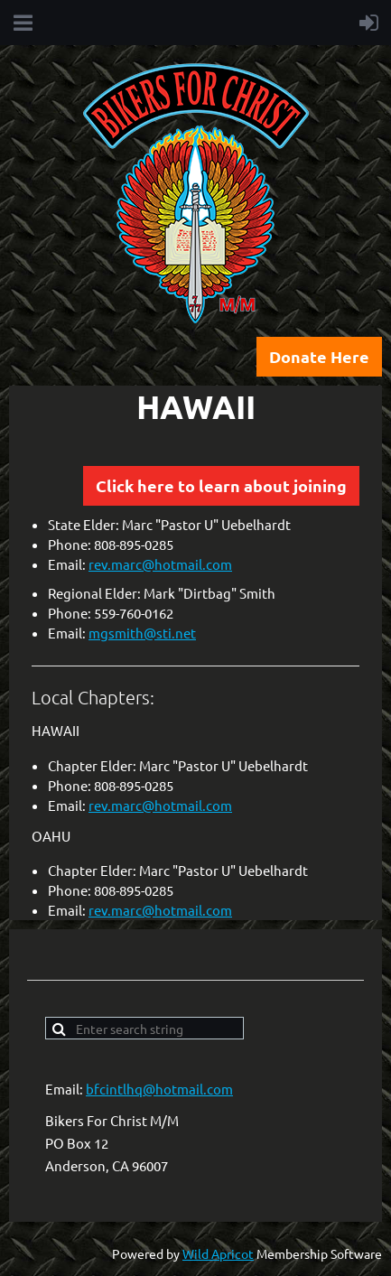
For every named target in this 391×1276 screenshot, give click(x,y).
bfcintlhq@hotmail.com (159, 1088)
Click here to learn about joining (221, 485)
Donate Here (319, 356)
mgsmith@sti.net (142, 632)
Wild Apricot (218, 1253)
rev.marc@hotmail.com (160, 564)
